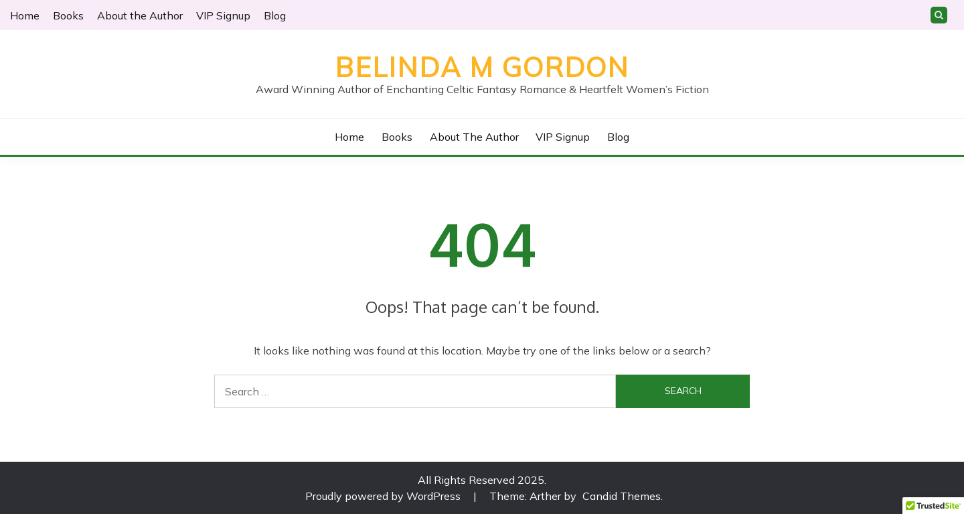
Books (68, 15)
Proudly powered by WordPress (384, 496)
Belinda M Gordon (482, 67)
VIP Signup (223, 15)
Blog (275, 15)
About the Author (140, 15)
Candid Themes (621, 496)
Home (24, 15)
